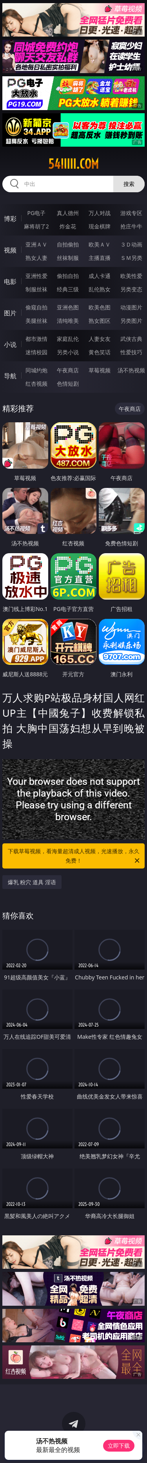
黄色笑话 (100, 352)
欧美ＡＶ (100, 244)
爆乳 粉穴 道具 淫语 (32, 882)
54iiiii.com (73, 164)
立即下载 (119, 1445)
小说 (10, 344)
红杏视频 (36, 383)
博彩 (10, 218)
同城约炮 (36, 370)
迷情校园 (36, 352)
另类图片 (131, 320)
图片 (10, 313)
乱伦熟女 (100, 289)
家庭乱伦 (68, 338)
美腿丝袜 (36, 320)
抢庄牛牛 (131, 226)
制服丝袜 (36, 289)
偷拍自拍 (68, 276)
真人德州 (68, 213)
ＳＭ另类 (131, 257)
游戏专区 (131, 213)
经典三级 (68, 289)
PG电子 (36, 213)
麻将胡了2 (36, 226)
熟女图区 (100, 320)
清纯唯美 (68, 320)
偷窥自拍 (36, 307)
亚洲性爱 (36, 276)
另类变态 (131, 289)
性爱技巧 (131, 352)
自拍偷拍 (68, 244)
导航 (10, 376)
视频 (10, 250)
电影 (10, 281)
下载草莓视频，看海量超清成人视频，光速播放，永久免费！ (74, 856)
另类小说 (68, 352)
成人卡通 (100, 276)
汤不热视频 (131, 370)
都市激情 (36, 338)
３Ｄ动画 (131, 244)
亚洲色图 (68, 307)
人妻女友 (100, 338)
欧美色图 (100, 307)
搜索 (128, 184)
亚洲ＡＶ (36, 244)
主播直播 (100, 257)
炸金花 (68, 226)
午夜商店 (68, 370)
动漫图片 (131, 307)
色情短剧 (68, 383)
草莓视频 (100, 370)
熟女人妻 (36, 257)
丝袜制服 (68, 257)
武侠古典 (131, 338)
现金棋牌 (100, 226)
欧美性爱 (131, 276)
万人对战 (100, 213)
